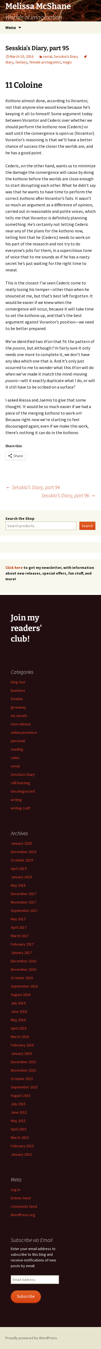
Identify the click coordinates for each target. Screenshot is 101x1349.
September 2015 (24, 1087)
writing (16, 799)
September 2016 (24, 986)
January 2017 (21, 952)
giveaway (18, 707)
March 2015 (20, 1137)
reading (17, 749)
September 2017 (24, 910)
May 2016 (18, 1019)
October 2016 (22, 977)
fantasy (21, 62)
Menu (10, 27)
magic (67, 62)
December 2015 (23, 1061)
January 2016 (21, 1053)
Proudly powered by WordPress (31, 1337)
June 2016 (19, 1011)
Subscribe (26, 1296)
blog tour (18, 682)
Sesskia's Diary (66, 56)
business (18, 690)
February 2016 (22, 1045)
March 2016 (20, 1036)
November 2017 (23, 902)
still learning (20, 782)
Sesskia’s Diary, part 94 (32, 487)
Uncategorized (23, 791)
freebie (17, 698)
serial (47, 56)
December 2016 (23, 961)
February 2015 (22, 1145)
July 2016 (18, 1003)
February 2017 (22, 944)
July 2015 (18, 1103)
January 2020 (21, 843)
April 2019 (18, 868)
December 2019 (23, 851)
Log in (15, 1189)
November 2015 (23, 1070)
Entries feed (21, 1198)
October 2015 (22, 1078)
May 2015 (18, 1120)
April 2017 (18, 927)
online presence (24, 732)
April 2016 (18, 1028)
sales (15, 757)
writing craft (20, 808)
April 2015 (18, 1129)
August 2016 (20, 994)
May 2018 (18, 885)
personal (18, 740)
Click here (14, 567)
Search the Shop (19, 518)
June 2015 (19, 1112)
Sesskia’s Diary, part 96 (68, 495)
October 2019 (22, 860)
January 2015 (21, 1154)
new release (21, 724)
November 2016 (23, 969)
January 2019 (21, 876)
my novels (19, 715)
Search (87, 525)
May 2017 (18, 919)
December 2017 (23, 893)
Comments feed (24, 1206)
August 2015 (20, 1095)
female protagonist (45, 62)
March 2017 (20, 935)
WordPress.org (23, 1214)
